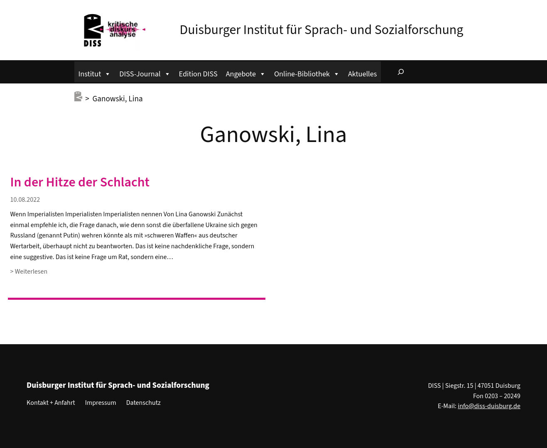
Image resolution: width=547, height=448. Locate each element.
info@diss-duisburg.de (489, 406)
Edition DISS (198, 74)
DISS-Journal (144, 73)
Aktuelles (362, 74)
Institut (94, 73)
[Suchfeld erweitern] (400, 71)
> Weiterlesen (29, 272)
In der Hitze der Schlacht (80, 182)
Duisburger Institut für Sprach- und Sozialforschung (322, 29)
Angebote (246, 73)
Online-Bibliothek (307, 73)
